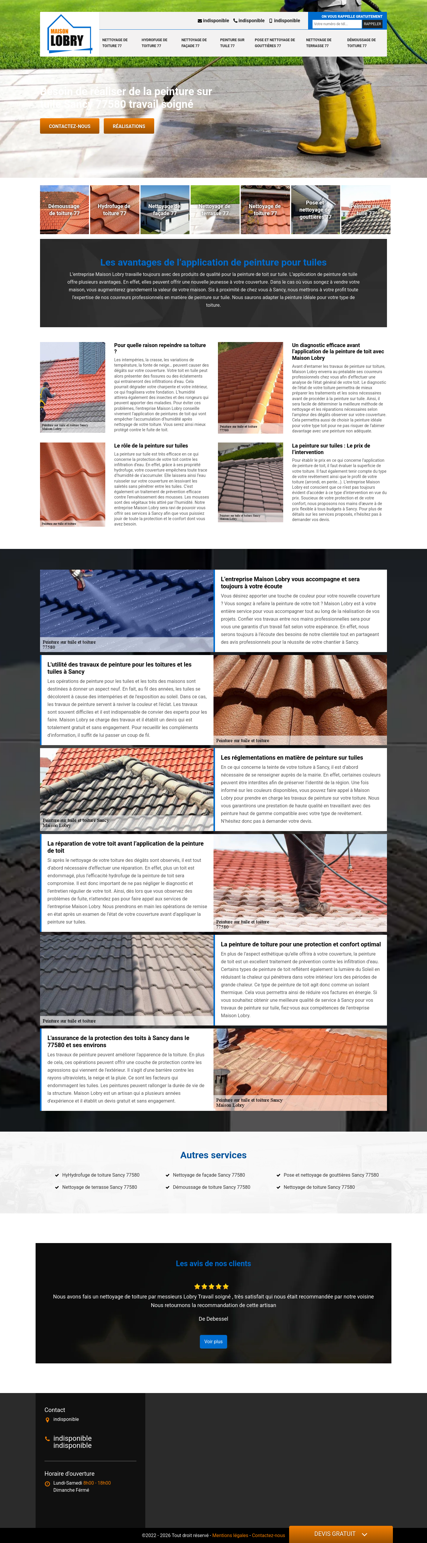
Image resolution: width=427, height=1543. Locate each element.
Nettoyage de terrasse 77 (319, 43)
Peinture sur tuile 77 (232, 43)
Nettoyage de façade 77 (194, 43)
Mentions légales (230, 1535)
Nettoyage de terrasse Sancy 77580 (99, 1187)
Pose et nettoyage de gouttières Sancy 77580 (331, 1175)
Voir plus (213, 1341)
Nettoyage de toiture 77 (115, 43)
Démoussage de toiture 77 (361, 43)
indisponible (213, 20)
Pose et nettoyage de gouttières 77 (275, 43)
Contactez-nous (69, 126)
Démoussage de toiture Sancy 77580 (211, 1187)
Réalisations (129, 126)
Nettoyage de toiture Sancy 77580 (319, 1187)
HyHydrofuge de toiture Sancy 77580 (100, 1175)
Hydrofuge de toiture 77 (154, 43)
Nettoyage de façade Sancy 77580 (209, 1175)
